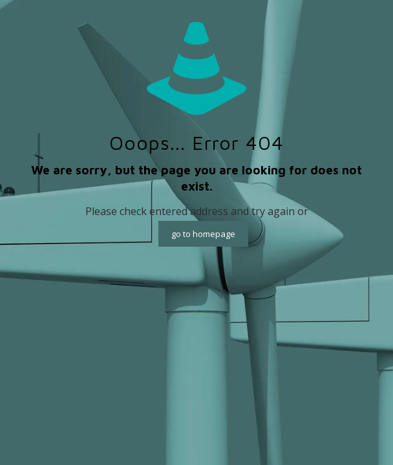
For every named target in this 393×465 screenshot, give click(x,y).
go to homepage (203, 234)
